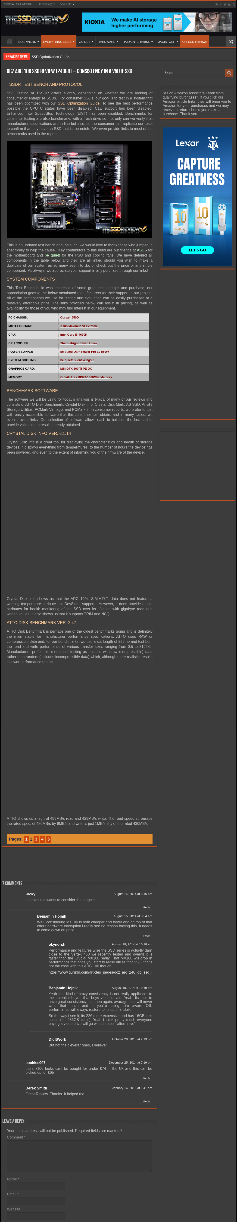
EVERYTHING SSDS (57, 41)
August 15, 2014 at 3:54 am (133, 916)
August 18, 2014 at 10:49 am (132, 988)
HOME (9, 41)
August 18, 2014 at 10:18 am (132, 944)
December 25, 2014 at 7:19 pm (130, 1062)
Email (13, 1194)
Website (13, 1209)
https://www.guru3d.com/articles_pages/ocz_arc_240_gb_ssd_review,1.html (111, 972)
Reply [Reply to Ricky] (146, 907)
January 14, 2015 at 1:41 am (132, 1088)
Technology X (47, 4)
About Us (65, 4)
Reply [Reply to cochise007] (146, 1078)
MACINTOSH (166, 41)
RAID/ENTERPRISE (136, 41)
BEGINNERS (27, 41)
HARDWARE (106, 41)
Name (13, 1179)
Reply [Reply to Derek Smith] (146, 1101)
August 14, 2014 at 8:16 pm (133, 894)
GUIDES (84, 41)
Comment (16, 1137)
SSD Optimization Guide (50, 57)
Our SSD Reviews (194, 41)
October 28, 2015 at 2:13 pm (132, 1039)
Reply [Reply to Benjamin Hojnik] (146, 935)
